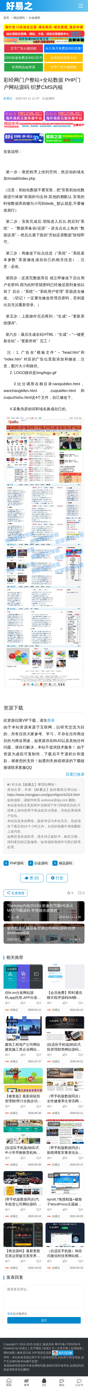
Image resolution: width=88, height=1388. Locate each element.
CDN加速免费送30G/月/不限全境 (23, 59)
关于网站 (35, 1348)
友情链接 (76, 1348)
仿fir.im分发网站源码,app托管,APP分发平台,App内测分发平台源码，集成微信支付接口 (23, 995)
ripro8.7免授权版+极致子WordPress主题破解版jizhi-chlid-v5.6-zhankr (64, 1202)
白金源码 (48, 98)
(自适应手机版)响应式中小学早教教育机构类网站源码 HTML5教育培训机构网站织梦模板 (22, 1150)
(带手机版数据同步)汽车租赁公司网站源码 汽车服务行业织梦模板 (23, 1202)
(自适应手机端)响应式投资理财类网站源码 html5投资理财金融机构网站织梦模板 (64, 1047)
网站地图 (9, 1352)
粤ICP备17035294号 (67, 1344)
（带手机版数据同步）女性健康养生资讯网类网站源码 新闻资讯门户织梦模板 (65, 1098)
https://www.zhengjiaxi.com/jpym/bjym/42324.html (43, 795)
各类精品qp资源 (23, 67)
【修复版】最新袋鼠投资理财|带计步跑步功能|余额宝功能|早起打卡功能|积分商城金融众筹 (23, 1098)
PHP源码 (16, 863)
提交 (44, 1320)
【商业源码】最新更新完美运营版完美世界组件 (22, 1253)
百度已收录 (75, 774)
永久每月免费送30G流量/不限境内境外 (63, 49)
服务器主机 (24, 1352)
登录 (51, 720)
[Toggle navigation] (81, 6)
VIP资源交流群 (42, 1352)
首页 (6, 17)
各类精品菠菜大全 (63, 58)
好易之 (8, 98)
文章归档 (62, 1348)
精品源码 (65, 863)
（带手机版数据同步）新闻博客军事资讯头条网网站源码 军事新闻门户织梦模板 (65, 1150)
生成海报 (15, 893)
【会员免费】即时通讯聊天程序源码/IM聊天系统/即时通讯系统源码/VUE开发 (64, 995)
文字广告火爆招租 (23, 48)
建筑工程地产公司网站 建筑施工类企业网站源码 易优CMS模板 (22, 1047)
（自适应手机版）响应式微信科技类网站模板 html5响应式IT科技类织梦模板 (64, 1253)
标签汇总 (49, 1348)
